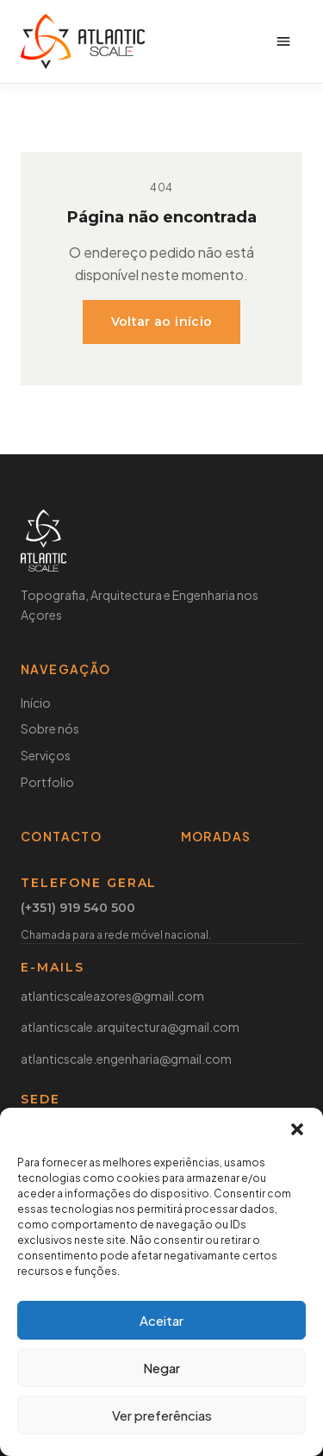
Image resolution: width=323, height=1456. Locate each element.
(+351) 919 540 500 (78, 908)
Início (36, 702)
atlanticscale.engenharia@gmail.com (126, 1058)
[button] (297, 1129)
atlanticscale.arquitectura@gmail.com (130, 1026)
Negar (161, 1367)
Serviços (46, 755)
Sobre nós (50, 728)
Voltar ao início (162, 321)
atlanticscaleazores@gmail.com (112, 995)
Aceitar (161, 1320)
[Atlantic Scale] (83, 41)
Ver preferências (162, 1415)
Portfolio (47, 782)
